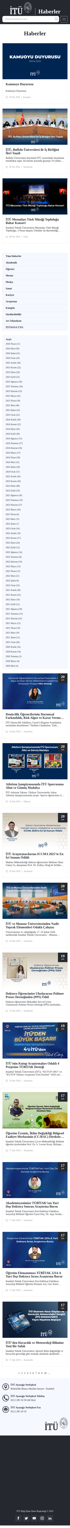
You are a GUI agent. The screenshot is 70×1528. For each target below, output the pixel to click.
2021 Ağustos (14, 609)
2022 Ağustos (14, 552)
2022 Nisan (13, 571)
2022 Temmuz (14, 557)
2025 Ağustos (14, 382)
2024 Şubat (13, 467)
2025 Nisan (13, 401)
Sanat (9, 288)
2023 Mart (12, 519)
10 (45, 1373)
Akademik (11, 262)
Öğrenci (10, 269)
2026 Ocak (13, 358)
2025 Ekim (13, 372)
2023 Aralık (13, 476)
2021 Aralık (13, 590)
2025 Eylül (13, 377)
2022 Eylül (13, 547)
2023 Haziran (14, 505)
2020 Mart (12, 666)
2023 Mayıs (13, 509)
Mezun (9, 275)
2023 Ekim (13, 486)
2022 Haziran (14, 562)
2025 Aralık (13, 363)
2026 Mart (12, 348)
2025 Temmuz (14, 386)
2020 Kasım (13, 652)
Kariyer (10, 295)
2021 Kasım (13, 595)
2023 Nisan (12, 514)
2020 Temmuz (14, 656)
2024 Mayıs (13, 453)
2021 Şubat (13, 637)
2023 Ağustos (14, 495)
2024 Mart (12, 462)
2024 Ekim (13, 429)
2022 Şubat (12, 580)
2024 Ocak (13, 472)
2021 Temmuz (14, 614)
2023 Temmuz (14, 500)
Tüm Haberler (13, 256)
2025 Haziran (14, 391)
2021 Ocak (13, 642)
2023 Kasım (13, 481)
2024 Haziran (14, 448)
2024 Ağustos (14, 438)
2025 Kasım (13, 367)
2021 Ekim (13, 599)
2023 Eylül (13, 490)
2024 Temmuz (14, 443)
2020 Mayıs (12, 661)
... (49, 1373)
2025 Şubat (13, 410)
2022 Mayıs (13, 566)
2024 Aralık (13, 419)
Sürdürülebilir (14, 314)
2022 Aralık (13, 533)
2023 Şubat (12, 524)
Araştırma (11, 301)
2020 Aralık (13, 647)
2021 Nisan (13, 628)
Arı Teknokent (13, 320)
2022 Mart (12, 576)
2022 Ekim (13, 543)
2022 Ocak (13, 585)
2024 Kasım (13, 424)
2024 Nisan (13, 457)
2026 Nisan (13, 344)
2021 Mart (12, 633)
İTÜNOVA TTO (14, 327)
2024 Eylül (13, 434)
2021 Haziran (14, 618)
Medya (9, 282)
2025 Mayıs (13, 396)
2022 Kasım (13, 538)
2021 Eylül (13, 604)
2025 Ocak (13, 415)
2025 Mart (12, 405)
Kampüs (10, 308)
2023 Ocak (13, 528)
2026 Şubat (13, 353)
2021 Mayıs (13, 623)
